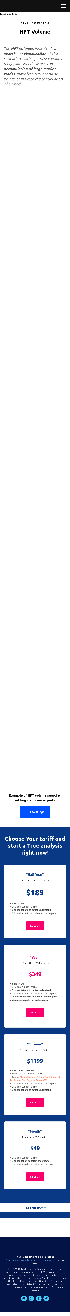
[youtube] (24, 1300)
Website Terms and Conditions (37, 1260)
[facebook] (39, 1300)
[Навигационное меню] (63, 6)
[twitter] (31, 1300)
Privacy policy (12, 1260)
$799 (44, 1080)
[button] (35, 925)
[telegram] (46, 1300)
